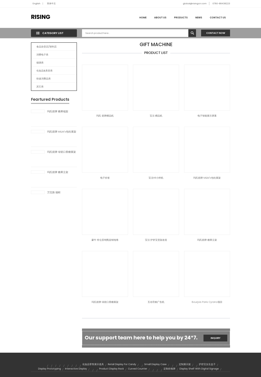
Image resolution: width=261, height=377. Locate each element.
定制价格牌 (169, 368)
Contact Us (218, 17)
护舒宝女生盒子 (207, 364)
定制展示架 (185, 364)
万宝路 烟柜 (54, 192)
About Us (160, 17)
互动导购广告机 (156, 302)
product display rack (111, 368)
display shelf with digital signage (199, 368)
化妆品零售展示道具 (93, 364)
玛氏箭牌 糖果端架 (57, 111)
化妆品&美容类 (44, 70)
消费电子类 (42, 54)
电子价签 (105, 177)
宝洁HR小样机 (156, 177)
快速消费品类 (43, 78)
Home (142, 17)
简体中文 (51, 3)
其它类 (40, 86)
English (36, 3)
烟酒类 (40, 62)
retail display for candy (122, 364)
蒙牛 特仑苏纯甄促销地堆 (105, 240)
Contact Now (215, 33)
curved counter (137, 368)
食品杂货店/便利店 (46, 46)
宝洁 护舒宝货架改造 (156, 240)
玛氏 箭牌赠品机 (105, 115)
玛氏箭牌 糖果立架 (57, 172)
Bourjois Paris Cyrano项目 (207, 302)
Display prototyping (49, 368)
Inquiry (215, 338)
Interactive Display (76, 368)
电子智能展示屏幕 (207, 115)
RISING (40, 17)
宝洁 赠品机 (156, 115)
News (198, 17)
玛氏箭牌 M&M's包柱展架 (61, 131)
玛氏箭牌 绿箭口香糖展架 (61, 152)
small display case (155, 364)
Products (181, 17)
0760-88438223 (221, 3)
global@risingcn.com (195, 3)
